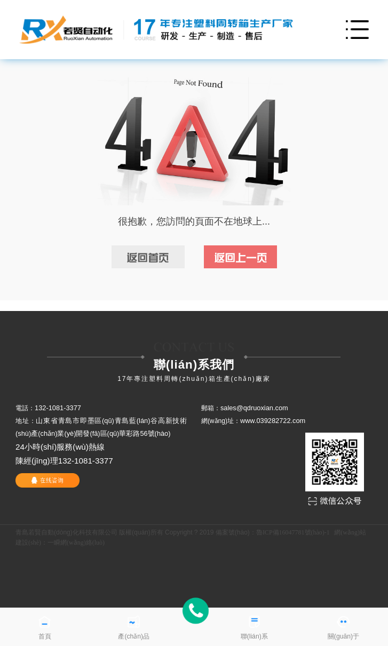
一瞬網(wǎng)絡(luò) (76, 542)
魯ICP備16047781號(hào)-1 (293, 532)
